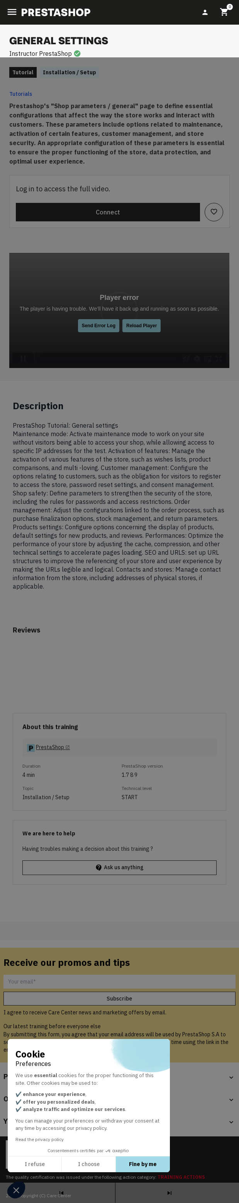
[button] (16, 1190)
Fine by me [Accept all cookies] (143, 1164)
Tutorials (20, 93)
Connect (108, 212)
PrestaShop (55, 53)
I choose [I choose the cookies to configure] (89, 1164)
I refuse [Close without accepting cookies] (35, 1164)
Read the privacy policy (39, 1139)
